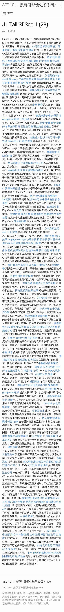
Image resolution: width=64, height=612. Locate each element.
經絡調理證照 (23, 243)
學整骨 (38, 366)
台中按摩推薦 (29, 239)
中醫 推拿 (7, 352)
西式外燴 (13, 163)
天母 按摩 (12, 232)
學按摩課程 (14, 126)
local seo (10, 243)
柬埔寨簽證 (51, 90)
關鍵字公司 (24, 385)
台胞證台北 (16, 50)
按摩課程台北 (20, 250)
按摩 (49, 57)
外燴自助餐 (32, 60)
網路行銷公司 (37, 90)
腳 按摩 (34, 290)
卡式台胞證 (49, 366)
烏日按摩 (36, 243)
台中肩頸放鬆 (51, 228)
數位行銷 (43, 461)
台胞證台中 (8, 454)
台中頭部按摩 (25, 163)
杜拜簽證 (55, 60)
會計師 (22, 60)
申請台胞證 (32, 501)
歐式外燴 (25, 213)
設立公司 (47, 137)
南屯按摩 (28, 275)
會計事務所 (38, 498)
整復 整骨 (49, 79)
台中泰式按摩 (23, 79)
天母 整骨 (22, 170)
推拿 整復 (7, 250)
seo (14, 79)
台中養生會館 (47, 199)
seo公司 (16, 141)
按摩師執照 (52, 436)
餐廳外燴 (52, 152)
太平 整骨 (32, 552)
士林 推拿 (47, 403)
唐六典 (17, 210)
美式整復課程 (30, 461)
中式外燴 (27, 283)
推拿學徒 (27, 498)
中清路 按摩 (11, 421)
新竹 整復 (27, 141)
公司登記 (37, 46)
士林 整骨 (37, 104)
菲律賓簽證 (38, 79)
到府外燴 (43, 501)
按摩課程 (54, 501)
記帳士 (47, 126)
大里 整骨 (26, 82)
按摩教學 (52, 195)
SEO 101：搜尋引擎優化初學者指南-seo (30, 9)
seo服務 (6, 79)
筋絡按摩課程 (20, 359)
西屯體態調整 (22, 290)
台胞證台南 (16, 275)
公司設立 (42, 326)
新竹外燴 (49, 235)
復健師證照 (37, 213)
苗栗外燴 (50, 498)
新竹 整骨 (44, 250)
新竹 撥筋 (28, 50)
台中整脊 (37, 436)
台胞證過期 (11, 60)
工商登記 (42, 265)
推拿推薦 (15, 82)
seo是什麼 (21, 337)
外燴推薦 (43, 315)
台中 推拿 (44, 60)
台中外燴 (50, 283)
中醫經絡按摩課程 (48, 363)
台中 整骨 (35, 534)
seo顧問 (6, 199)
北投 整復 (10, 326)
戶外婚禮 (42, 297)
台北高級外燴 (51, 75)
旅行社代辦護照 (38, 195)
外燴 (50, 374)
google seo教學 (10, 119)
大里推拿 (24, 119)
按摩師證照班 (35, 170)
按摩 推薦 (42, 239)
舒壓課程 (56, 115)
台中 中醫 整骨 (48, 122)
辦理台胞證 (37, 126)
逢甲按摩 (55, 250)
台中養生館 (50, 388)
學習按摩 (47, 46)
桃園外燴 (33, 250)
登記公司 (25, 126)
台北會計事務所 (39, 385)
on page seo (14, 239)
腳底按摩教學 (43, 115)
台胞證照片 (50, 213)
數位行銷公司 (12, 465)
